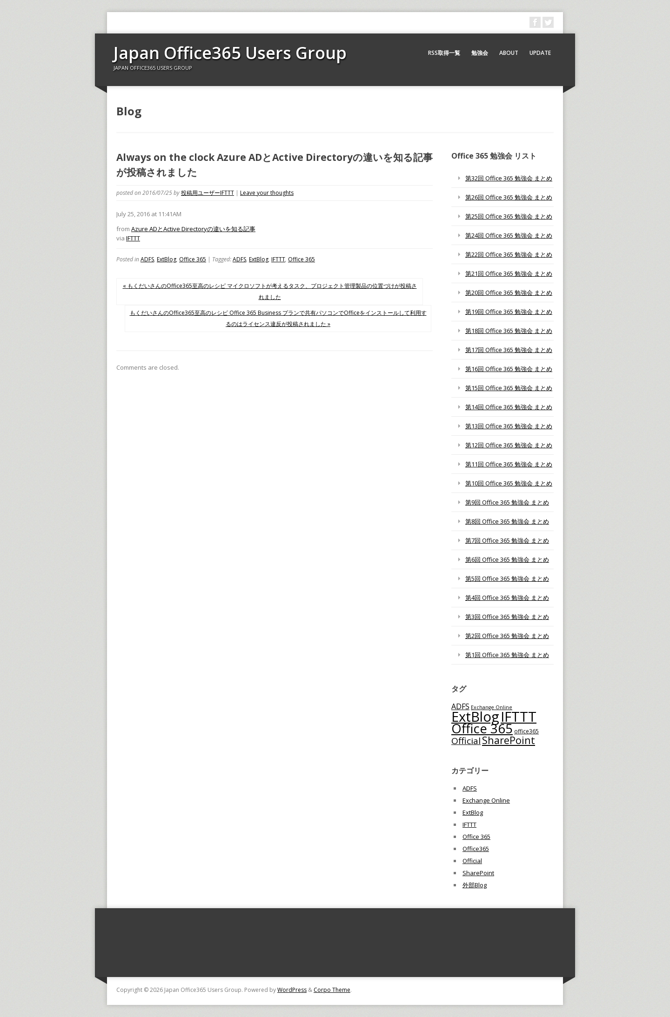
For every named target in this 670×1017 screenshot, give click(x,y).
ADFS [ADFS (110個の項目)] (460, 706)
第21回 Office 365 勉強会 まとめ (508, 273)
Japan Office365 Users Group (230, 52)
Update (540, 53)
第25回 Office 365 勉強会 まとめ (508, 216)
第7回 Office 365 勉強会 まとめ (507, 540)
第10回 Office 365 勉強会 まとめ (508, 483)
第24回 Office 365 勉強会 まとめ (508, 235)
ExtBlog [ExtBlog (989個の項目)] (475, 716)
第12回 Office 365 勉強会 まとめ (508, 445)
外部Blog (474, 885)
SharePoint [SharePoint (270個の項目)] (508, 740)
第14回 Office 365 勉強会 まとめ (508, 407)
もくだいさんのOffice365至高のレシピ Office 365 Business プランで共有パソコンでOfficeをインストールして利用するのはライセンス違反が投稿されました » (278, 318)
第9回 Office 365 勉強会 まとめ (507, 502)
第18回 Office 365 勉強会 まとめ (508, 330)
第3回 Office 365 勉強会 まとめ (507, 616)
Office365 (475, 848)
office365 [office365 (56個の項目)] (526, 731)
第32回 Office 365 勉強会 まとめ (508, 178)
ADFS (147, 259)
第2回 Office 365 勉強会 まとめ (507, 635)
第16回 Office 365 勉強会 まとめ (508, 369)
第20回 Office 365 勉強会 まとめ (508, 292)
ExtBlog (166, 259)
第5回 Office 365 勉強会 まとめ (507, 578)
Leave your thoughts (267, 193)
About (508, 53)
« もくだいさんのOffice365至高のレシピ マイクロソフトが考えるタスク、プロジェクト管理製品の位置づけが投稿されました (270, 291)
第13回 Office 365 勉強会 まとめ (508, 426)
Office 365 (192, 259)
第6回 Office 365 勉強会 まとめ (507, 559)
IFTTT (133, 238)
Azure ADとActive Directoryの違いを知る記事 (193, 229)
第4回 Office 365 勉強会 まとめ (507, 597)
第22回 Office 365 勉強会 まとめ (508, 254)
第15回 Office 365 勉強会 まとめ (508, 388)
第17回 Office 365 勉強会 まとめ (508, 350)
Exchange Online (486, 800)
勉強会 (479, 53)
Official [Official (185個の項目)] (466, 741)
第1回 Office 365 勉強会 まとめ (507, 655)
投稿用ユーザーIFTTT (207, 193)
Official (472, 861)
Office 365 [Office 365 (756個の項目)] (482, 728)
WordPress (292, 990)
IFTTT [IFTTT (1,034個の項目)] (518, 716)
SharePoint (478, 873)
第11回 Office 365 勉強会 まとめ (508, 464)
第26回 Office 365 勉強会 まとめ (508, 197)
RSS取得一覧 (444, 53)
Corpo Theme (332, 990)
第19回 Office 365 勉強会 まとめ (508, 311)
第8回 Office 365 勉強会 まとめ (507, 521)
